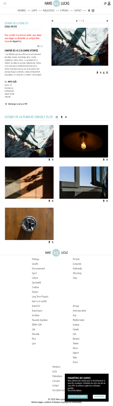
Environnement (38, 268)
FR (38, 46)
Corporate (77, 263)
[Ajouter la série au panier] (66, 117)
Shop (75, 277)
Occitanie (35, 315)
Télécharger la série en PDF (17, 104)
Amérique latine (79, 310)
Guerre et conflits (39, 301)
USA (74, 334)
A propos (64, 10)
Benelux (76, 338)
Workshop (77, 273)
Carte (34, 10)
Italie (75, 357)
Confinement (9, 91)
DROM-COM (37, 324)
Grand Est (36, 305)
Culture (35, 277)
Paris (34, 338)
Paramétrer (99, 396)
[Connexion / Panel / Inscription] (109, 3)
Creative (35, 287)
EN (42, 46)
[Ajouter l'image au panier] (100, 72)
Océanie (76, 324)
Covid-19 (8, 85)
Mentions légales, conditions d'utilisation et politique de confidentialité (56, 402)
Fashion (35, 291)
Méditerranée (78, 320)
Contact (78, 10)
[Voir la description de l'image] (103, 72)
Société (35, 263)
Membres (22, 10)
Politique (35, 259)
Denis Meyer (11, 26)
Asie (74, 315)
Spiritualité (36, 282)
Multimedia (77, 268)
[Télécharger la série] (61, 117)
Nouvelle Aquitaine (40, 320)
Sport (34, 273)
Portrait (76, 259)
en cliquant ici (15, 41)
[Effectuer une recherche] (105, 3)
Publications (48, 10)
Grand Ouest (37, 310)
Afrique (76, 305)
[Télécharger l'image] (97, 72)
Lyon (34, 343)
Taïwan (75, 343)
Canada (76, 329)
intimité (7, 97)
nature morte (9, 94)
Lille (33, 329)
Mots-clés (12, 81)
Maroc (75, 348)
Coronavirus (9, 88)
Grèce (75, 362)
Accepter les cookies (77, 396)
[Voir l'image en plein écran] (107, 72)
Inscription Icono (59, 390)
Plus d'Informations (74, 390)
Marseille (35, 334)
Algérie (76, 352)
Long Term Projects (40, 296)
